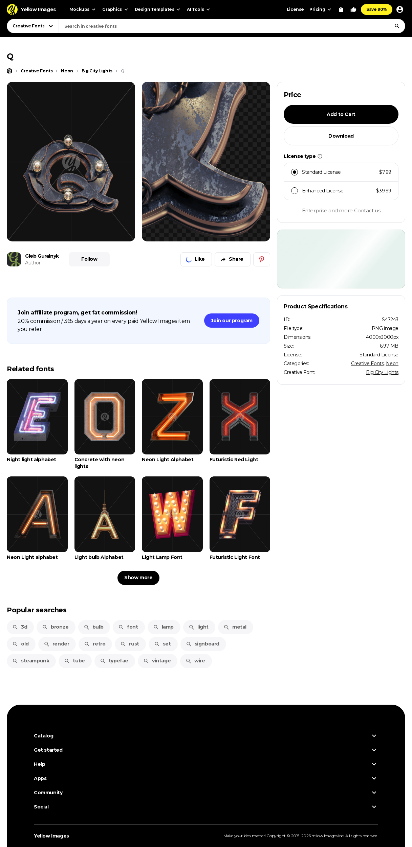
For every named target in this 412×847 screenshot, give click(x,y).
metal (234, 627)
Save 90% (376, 9)
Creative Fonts (367, 363)
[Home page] (9, 71)
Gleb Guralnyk (42, 256)
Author (33, 263)
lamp (163, 627)
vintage (157, 661)
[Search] (397, 26)
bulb (93, 627)
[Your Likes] (353, 9)
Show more (138, 577)
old (20, 644)
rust (129, 644)
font (128, 627)
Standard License (379, 355)
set (162, 644)
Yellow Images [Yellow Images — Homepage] (51, 836)
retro (94, 644)
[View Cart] (341, 9)
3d (19, 627)
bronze (55, 627)
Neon (392, 363)
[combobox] (232, 26)
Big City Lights (382, 372)
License (295, 9)
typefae (114, 661)
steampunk (30, 661)
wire (195, 661)
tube (74, 661)
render (56, 644)
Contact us (367, 210)
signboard (202, 644)
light (199, 627)
